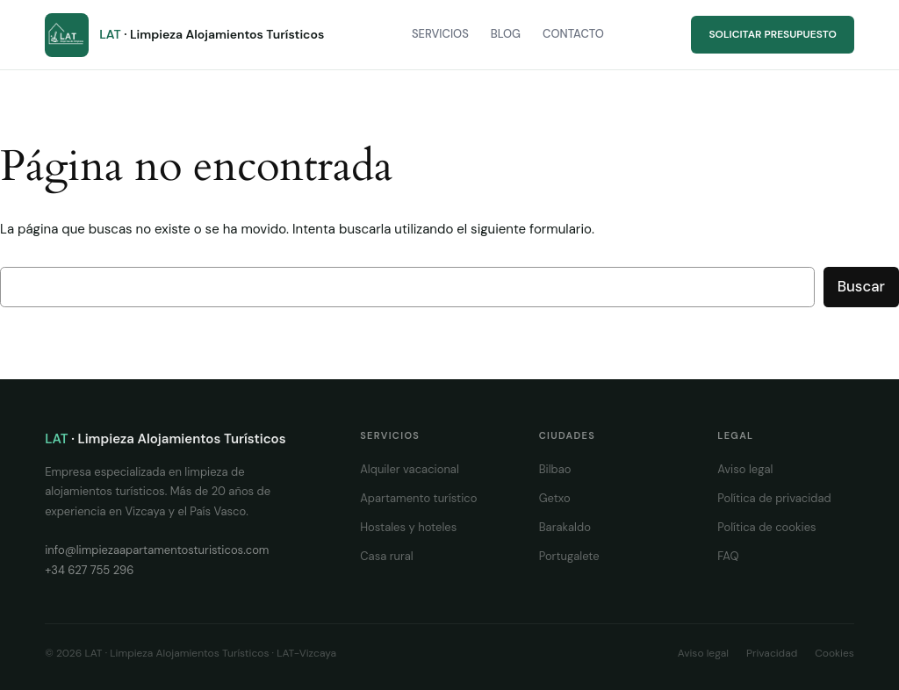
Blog (506, 33)
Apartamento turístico (418, 498)
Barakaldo (565, 527)
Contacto (573, 33)
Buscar (861, 286)
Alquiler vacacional (409, 469)
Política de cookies (766, 527)
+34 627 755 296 (89, 570)
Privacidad (771, 653)
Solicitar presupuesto (772, 34)
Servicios (440, 33)
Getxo (555, 498)
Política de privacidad (774, 498)
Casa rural (387, 556)
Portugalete (569, 556)
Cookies (834, 653)
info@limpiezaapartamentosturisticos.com (157, 550)
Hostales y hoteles (408, 527)
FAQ (727, 556)
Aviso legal (745, 469)
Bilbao (555, 469)
